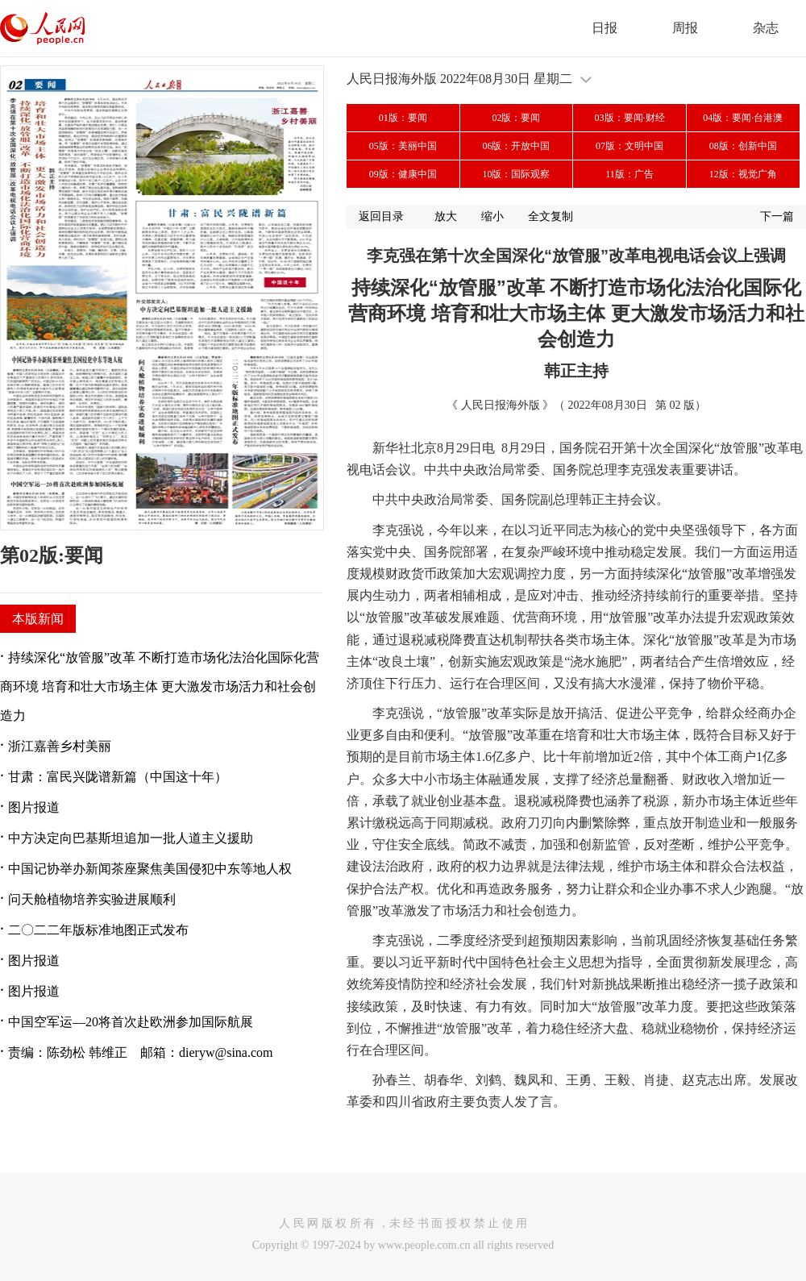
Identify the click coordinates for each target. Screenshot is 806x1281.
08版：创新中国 (743, 146)
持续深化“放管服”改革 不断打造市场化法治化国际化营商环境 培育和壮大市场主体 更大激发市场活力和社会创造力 (159, 686)
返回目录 (381, 216)
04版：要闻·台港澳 (743, 117)
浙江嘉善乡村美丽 (59, 746)
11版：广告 (629, 174)
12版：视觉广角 (743, 174)
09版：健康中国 (403, 174)
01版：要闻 (403, 117)
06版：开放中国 (516, 146)
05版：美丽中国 (403, 146)
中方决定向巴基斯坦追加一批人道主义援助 (130, 838)
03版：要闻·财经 (630, 117)
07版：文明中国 (629, 146)
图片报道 (34, 807)
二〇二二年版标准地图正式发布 (98, 930)
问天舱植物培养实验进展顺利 (92, 899)
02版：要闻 (516, 117)
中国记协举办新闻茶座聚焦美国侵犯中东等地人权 (150, 868)
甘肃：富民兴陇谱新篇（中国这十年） (117, 777)
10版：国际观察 (516, 174)
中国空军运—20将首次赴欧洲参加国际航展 (130, 1022)
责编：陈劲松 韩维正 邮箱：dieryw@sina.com (140, 1052)
